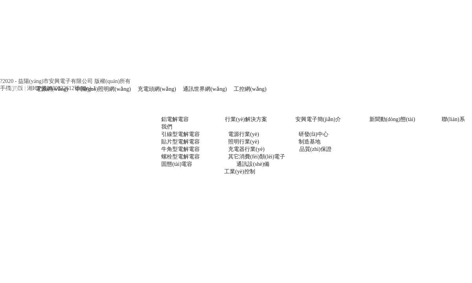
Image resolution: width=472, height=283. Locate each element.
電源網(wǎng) (51, 89)
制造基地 (310, 142)
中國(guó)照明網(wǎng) (103, 89)
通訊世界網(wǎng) (205, 89)
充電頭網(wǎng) (157, 89)
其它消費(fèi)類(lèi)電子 (256, 157)
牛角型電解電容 (180, 149)
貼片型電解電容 (180, 142)
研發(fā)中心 (313, 134)
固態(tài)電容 (176, 164)
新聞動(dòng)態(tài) (392, 119)
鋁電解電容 (175, 119)
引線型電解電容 (180, 134)
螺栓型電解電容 (180, 157)
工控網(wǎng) (248, 89)
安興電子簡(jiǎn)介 (318, 119)
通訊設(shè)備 (252, 164)
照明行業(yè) (243, 142)
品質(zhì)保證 (315, 149)
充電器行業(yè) (246, 149)
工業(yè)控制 (239, 172)
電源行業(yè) (243, 134)
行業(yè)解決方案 (240, 119)
